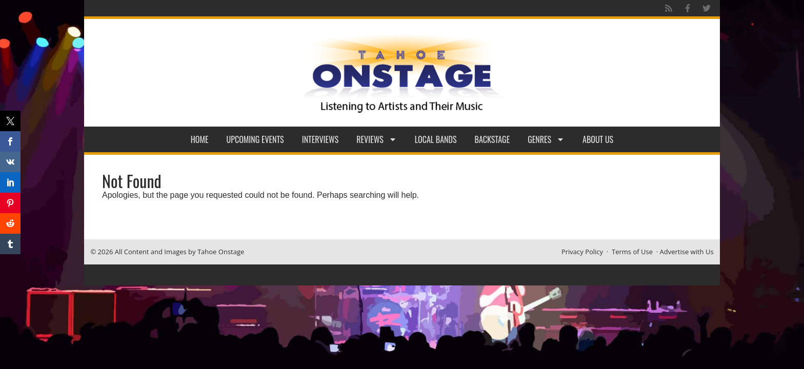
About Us (597, 139)
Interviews (320, 139)
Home (200, 139)
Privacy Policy (582, 251)
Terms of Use (632, 251)
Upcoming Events (255, 139)
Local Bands (436, 139)
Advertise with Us (687, 251)
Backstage (492, 139)
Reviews (376, 139)
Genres (546, 139)
